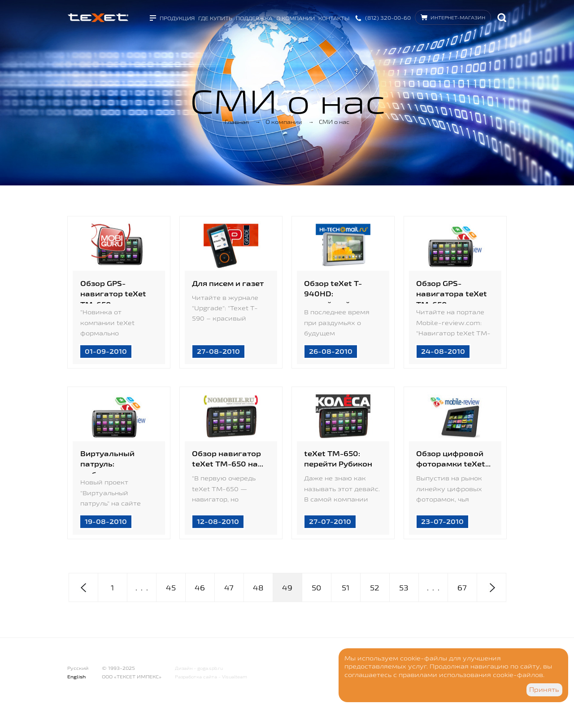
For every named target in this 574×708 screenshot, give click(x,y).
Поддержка (254, 18)
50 (316, 588)
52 (374, 588)
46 (200, 588)
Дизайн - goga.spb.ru (199, 668)
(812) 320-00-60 (388, 18)
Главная (237, 122)
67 (462, 588)
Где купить (215, 18)
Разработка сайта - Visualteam (211, 676)
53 (404, 588)
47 (229, 588)
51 (345, 588)
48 (258, 588)
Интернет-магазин (457, 17)
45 (171, 588)
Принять (544, 689)
